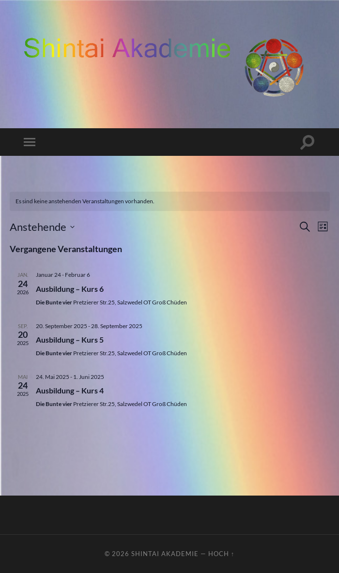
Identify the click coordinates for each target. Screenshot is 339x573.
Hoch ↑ (221, 554)
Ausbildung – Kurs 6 (70, 288)
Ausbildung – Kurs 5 (70, 339)
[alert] (170, 201)
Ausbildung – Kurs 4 (70, 390)
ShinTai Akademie (165, 554)
